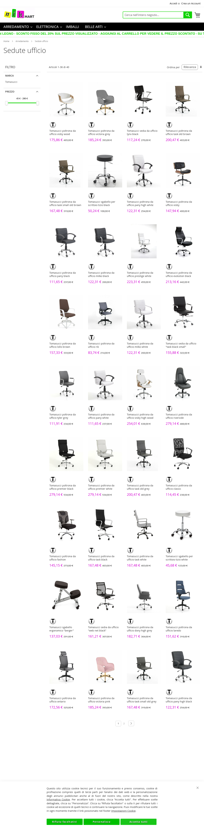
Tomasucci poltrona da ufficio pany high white (140, 203)
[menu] (102, 27)
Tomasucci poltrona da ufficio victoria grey (101, 132)
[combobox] (157, 14)
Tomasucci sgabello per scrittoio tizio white (179, 558)
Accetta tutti (138, 821)
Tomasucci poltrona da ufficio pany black (62, 274)
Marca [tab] (9, 75)
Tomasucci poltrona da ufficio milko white (140, 345)
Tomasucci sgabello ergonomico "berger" (61, 629)
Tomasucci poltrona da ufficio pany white (101, 416)
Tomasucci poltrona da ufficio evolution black (179, 274)
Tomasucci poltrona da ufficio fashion (62, 558)
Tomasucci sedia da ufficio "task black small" (181, 345)
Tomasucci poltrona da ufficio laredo (179, 629)
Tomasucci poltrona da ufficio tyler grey (62, 416)
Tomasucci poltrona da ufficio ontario (62, 700)
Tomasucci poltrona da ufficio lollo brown (62, 345)
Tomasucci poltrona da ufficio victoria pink (101, 700)
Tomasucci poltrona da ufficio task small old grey (141, 700)
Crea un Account (191, 3)
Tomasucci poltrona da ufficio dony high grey (140, 629)
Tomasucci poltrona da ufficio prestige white (140, 274)
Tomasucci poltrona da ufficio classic (179, 487)
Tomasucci (11, 81)
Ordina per (173, 67)
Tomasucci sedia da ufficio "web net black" (103, 629)
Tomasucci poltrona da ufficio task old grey (140, 487)
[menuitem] (16, 27)
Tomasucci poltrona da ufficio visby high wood (140, 416)
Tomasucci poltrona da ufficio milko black (101, 274)
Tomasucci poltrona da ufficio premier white (101, 487)
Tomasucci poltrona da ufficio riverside (179, 416)
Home (6, 41)
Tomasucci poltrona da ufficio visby (179, 203)
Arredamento (22, 41)
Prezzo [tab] (9, 91)
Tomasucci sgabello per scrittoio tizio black (101, 203)
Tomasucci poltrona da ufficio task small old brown (65, 203)
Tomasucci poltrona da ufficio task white (140, 558)
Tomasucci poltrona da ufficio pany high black (179, 700)
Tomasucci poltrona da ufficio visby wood (62, 132)
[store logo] (19, 14)
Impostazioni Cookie (123, 810)
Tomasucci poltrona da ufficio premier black (62, 487)
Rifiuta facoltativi (64, 821)
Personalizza (101, 821)
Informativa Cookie (58, 799)
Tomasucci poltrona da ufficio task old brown (179, 132)
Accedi (173, 3)
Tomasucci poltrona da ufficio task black (101, 558)
